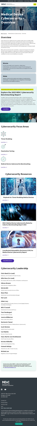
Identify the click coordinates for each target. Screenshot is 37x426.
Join (2, 406)
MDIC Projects (4, 33)
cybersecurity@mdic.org (10, 367)
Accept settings (19, 423)
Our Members (20, 1)
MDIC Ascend (10, 1)
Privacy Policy (4, 402)
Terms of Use (4, 404)
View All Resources (7, 260)
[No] (35, 421)
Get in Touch (27, 1)
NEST (15, 1)
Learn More (5, 109)
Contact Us (3, 400)
